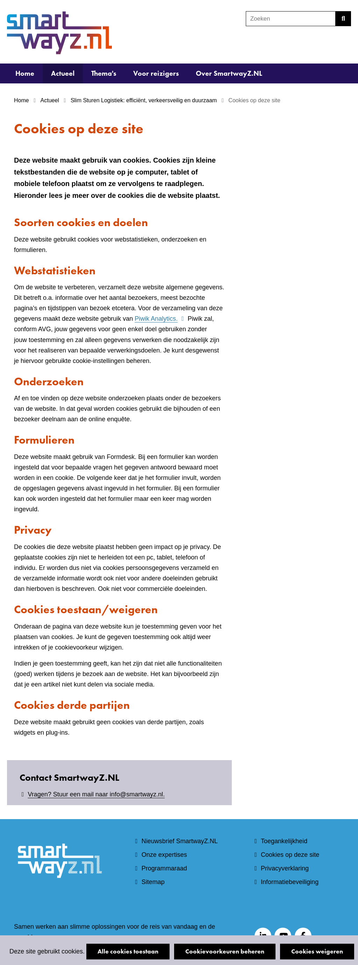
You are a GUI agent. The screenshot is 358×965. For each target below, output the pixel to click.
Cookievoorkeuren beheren (224, 951)
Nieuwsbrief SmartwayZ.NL (180, 841)
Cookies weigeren (317, 951)
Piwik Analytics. (160, 318)
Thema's (103, 73)
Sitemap (153, 881)
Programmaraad (164, 868)
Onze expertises (164, 854)
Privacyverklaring (285, 868)
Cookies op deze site (290, 854)
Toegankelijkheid (284, 841)
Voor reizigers (156, 73)
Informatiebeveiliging (289, 881)
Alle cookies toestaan (128, 951)
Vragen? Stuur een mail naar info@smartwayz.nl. (96, 794)
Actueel (62, 73)
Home (24, 73)
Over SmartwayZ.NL (229, 73)
